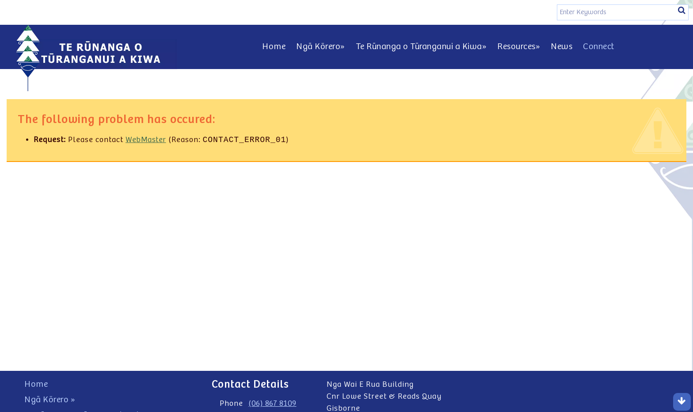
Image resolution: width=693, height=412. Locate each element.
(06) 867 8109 (272, 403)
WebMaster (146, 140)
